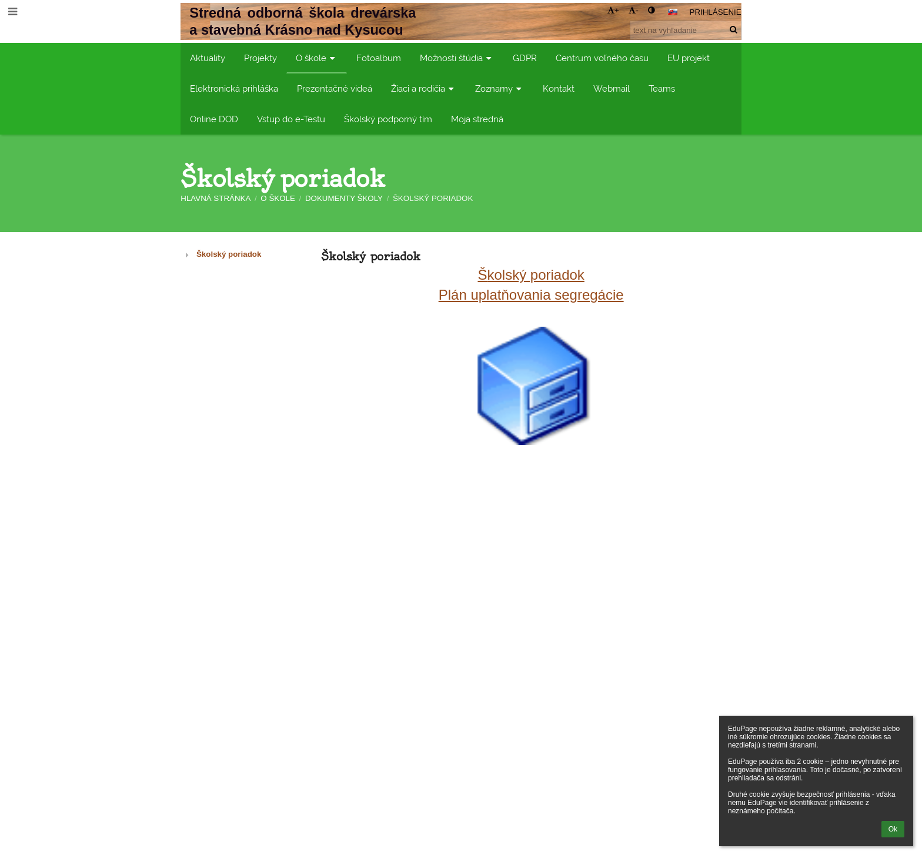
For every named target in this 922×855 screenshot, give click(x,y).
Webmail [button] (611, 88)
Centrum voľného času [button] (602, 58)
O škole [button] (317, 58)
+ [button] (613, 10)
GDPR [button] (525, 58)
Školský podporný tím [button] (388, 119)
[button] (673, 12)
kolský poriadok (535, 275)
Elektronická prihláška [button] (234, 88)
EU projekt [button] (688, 58)
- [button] (633, 10)
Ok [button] (892, 829)
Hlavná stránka (215, 198)
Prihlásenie (715, 12)
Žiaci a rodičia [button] (423, 88)
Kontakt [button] (558, 88)
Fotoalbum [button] (378, 58)
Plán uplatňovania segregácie (531, 295)
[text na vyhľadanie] (685, 30)
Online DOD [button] (214, 119)
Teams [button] (662, 88)
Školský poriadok (433, 198)
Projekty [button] (260, 58)
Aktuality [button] (207, 58)
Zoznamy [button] (499, 88)
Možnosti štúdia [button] (457, 58)
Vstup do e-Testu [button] (291, 119)
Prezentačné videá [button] (334, 88)
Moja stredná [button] (477, 119)
